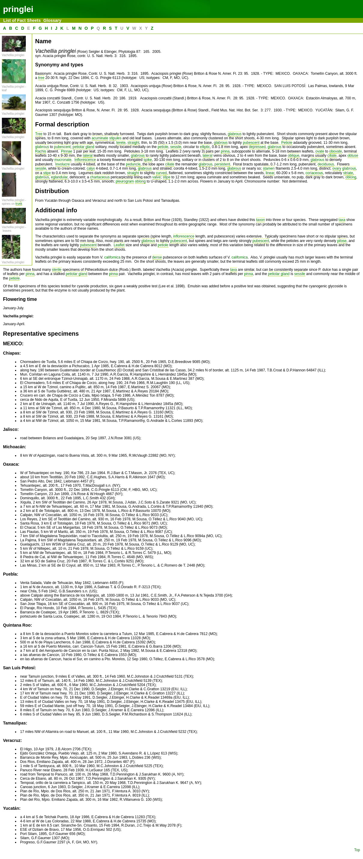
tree (41, 78)
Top (357, 850)
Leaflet (119, 245)
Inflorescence (85, 160)
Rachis (40, 151)
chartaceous (100, 177)
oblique (293, 155)
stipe (47, 173)
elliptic (205, 147)
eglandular (59, 177)
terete (121, 143)
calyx (90, 168)
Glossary (52, 20)
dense (157, 257)
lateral (88, 155)
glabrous (234, 134)
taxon (260, 220)
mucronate (62, 160)
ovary (336, 168)
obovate (335, 151)
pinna (225, 151)
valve (156, 177)
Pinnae (66, 151)
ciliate (332, 155)
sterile (57, 270)
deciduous (326, 164)
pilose (341, 241)
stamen (268, 168)
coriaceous (314, 173)
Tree (38, 134)
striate (348, 173)
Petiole (286, 143)
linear (270, 173)
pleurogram (125, 181)
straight (133, 143)
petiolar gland (83, 147)
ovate (319, 151)
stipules (115, 138)
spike (148, 160)
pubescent (251, 143)
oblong (350, 177)
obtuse (352, 155)
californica (112, 257)
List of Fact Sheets (22, 20)
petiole (163, 147)
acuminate (100, 138)
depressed (257, 147)
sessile (175, 147)
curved (161, 173)
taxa (342, 220)
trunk (19, 203)
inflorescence (184, 236)
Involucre (62, 164)
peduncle (133, 164)
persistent (222, 164)
